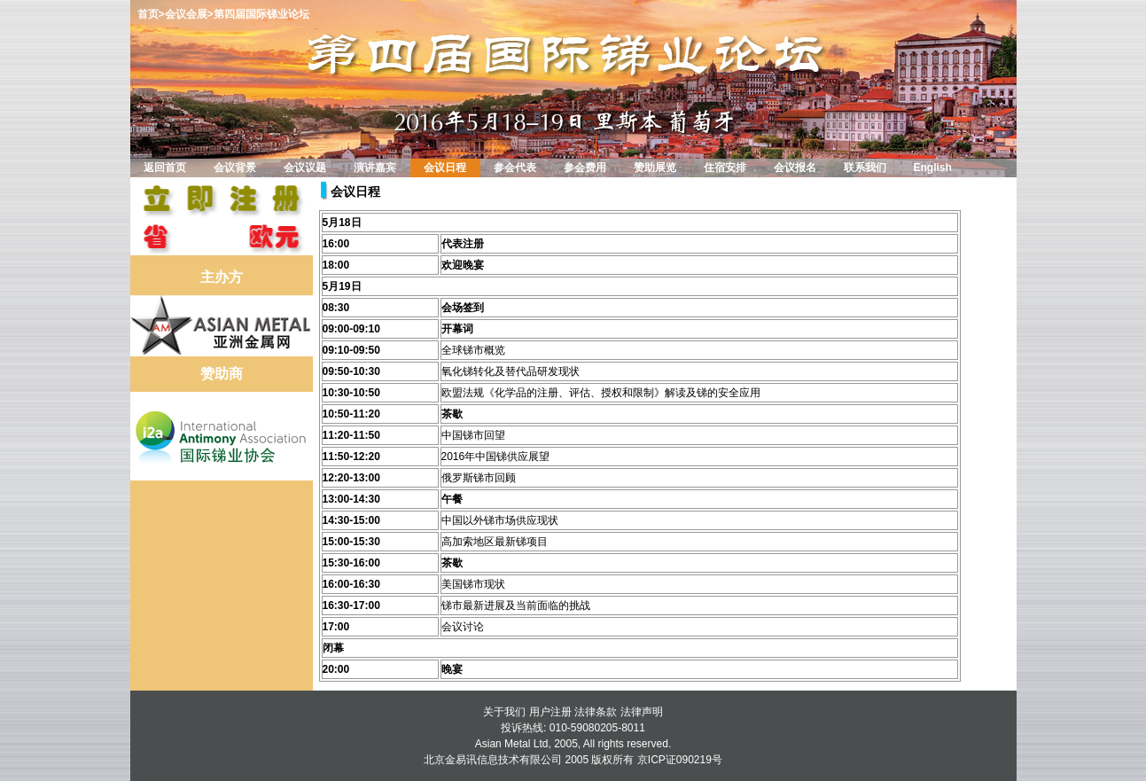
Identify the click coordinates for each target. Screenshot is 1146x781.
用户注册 (550, 712)
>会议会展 (183, 14)
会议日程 (355, 191)
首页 (148, 14)
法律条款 (595, 712)
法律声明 (641, 712)
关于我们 (504, 712)
